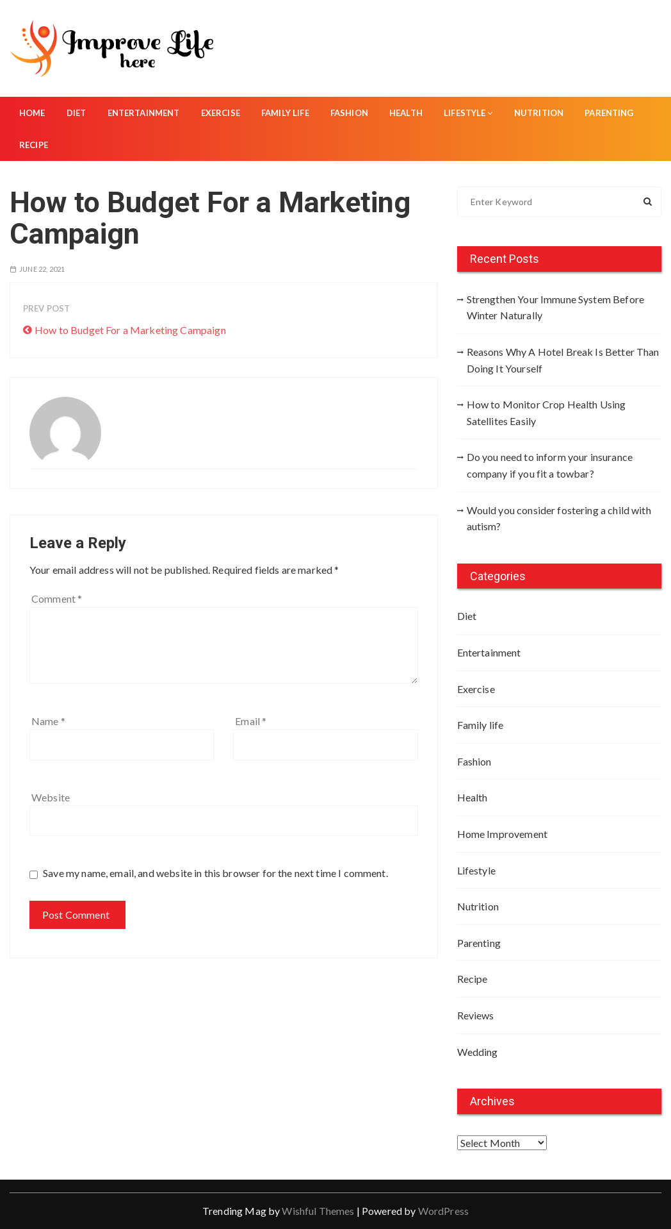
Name (48, 721)
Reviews (475, 1015)
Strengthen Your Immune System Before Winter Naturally (555, 307)
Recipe (33, 145)
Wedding (477, 1052)
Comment (56, 598)
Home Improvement (502, 834)
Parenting (609, 113)
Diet (76, 113)
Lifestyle (468, 113)
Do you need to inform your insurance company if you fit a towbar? (550, 465)
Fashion (349, 113)
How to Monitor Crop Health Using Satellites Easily (546, 412)
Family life (285, 113)
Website (50, 797)
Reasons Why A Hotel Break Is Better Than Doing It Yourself (563, 360)
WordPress (443, 1211)
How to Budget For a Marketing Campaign (130, 330)
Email (250, 721)
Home (32, 113)
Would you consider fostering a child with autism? (559, 518)
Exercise (220, 113)
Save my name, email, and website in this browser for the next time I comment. (215, 873)
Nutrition (538, 113)
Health (406, 113)
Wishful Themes (318, 1211)
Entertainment (144, 113)
